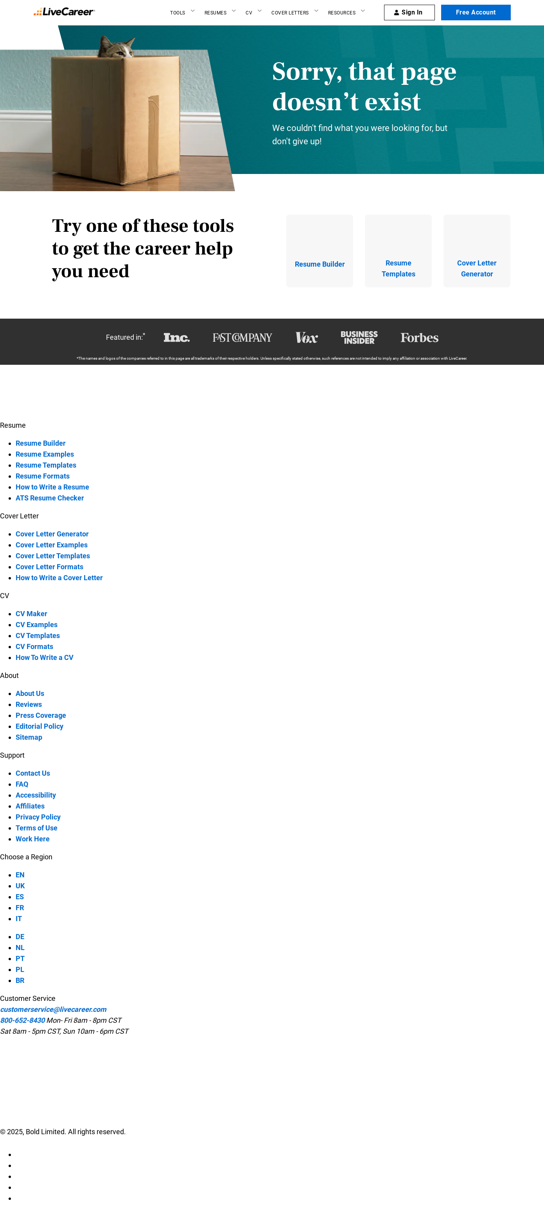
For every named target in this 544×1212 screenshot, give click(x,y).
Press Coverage (41, 715)
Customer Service (28, 998)
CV (249, 13)
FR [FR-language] (20, 908)
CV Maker (31, 614)
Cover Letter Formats (49, 567)
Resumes (216, 13)
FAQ (22, 784)
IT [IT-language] (19, 918)
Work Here (33, 839)
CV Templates (38, 635)
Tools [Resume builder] (177, 13)
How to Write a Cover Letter (59, 578)
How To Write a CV (45, 657)
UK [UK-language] (20, 886)
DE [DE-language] (20, 936)
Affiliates (30, 806)
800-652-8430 (22, 1020)
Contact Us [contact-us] (33, 773)
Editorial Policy (39, 726)
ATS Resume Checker (50, 498)
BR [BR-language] (20, 980)
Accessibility (36, 795)
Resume (13, 425)
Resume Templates (46, 465)
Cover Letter (19, 516)
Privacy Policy (38, 817)
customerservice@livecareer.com (53, 1009)
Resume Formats (43, 476)
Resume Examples (45, 454)
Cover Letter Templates (53, 556)
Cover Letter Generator (52, 534)
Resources (342, 13)
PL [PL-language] (20, 969)
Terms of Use (36, 828)
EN (20, 875)
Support (12, 755)
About (9, 675)
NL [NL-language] (20, 947)
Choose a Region (26, 857)
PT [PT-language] (20, 958)
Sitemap (29, 737)
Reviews (29, 704)
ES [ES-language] (20, 897)
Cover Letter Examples (52, 545)
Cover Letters (290, 13)
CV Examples (36, 624)
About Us (30, 693)
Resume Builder (41, 443)
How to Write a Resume (52, 487)
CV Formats (34, 646)
